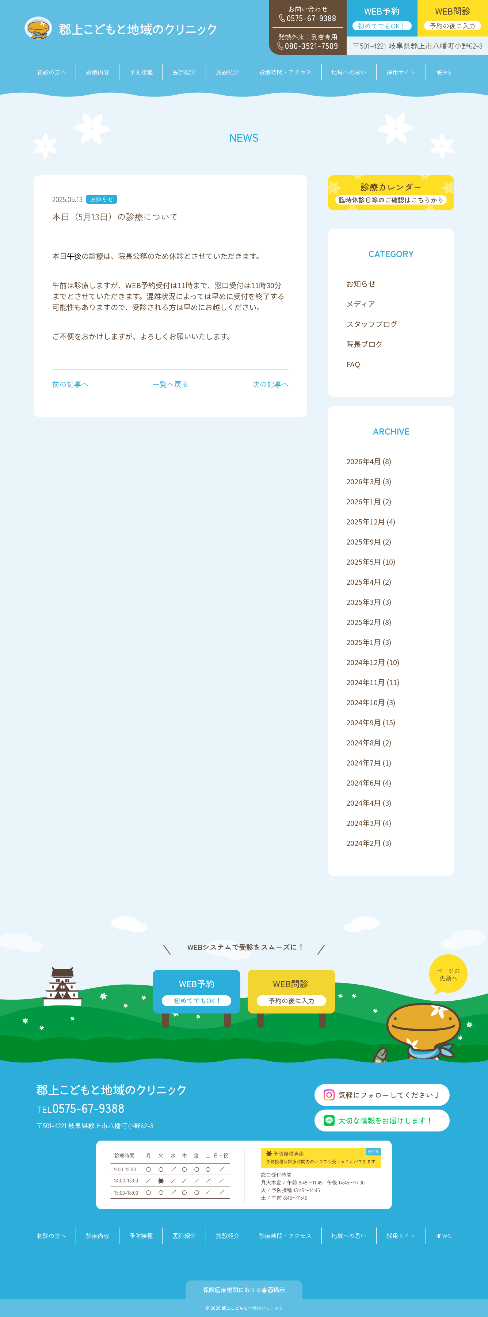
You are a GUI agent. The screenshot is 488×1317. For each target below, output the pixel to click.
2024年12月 (365, 662)
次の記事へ (270, 384)
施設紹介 (227, 72)
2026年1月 (363, 501)
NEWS (443, 72)
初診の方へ (51, 72)
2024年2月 (363, 842)
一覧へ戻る (170, 384)
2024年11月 (365, 682)
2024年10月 (365, 702)
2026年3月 (363, 481)
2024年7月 (363, 762)
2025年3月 (363, 601)
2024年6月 (363, 782)
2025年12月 (365, 521)
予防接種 (141, 72)
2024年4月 (363, 802)
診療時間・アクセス (285, 72)
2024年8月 (363, 742)
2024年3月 (363, 822)
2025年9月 (363, 541)
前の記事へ (70, 384)
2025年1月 (363, 642)
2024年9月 (363, 722)
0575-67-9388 (81, 1107)
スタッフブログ (371, 323)
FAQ (353, 364)
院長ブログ (364, 344)
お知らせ (101, 199)
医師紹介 (184, 72)
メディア (360, 303)
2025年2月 (363, 621)
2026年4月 (363, 461)
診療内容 (97, 1235)
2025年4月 (363, 581)
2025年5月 (363, 561)
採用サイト (401, 72)
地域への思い (348, 72)
